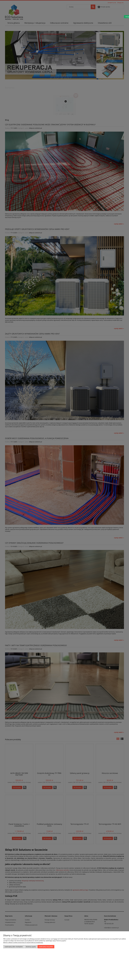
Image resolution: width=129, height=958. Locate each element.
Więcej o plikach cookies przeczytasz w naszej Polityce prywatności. (23, 942)
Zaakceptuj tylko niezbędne (14, 947)
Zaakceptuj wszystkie (46, 947)
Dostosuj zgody (31, 947)
